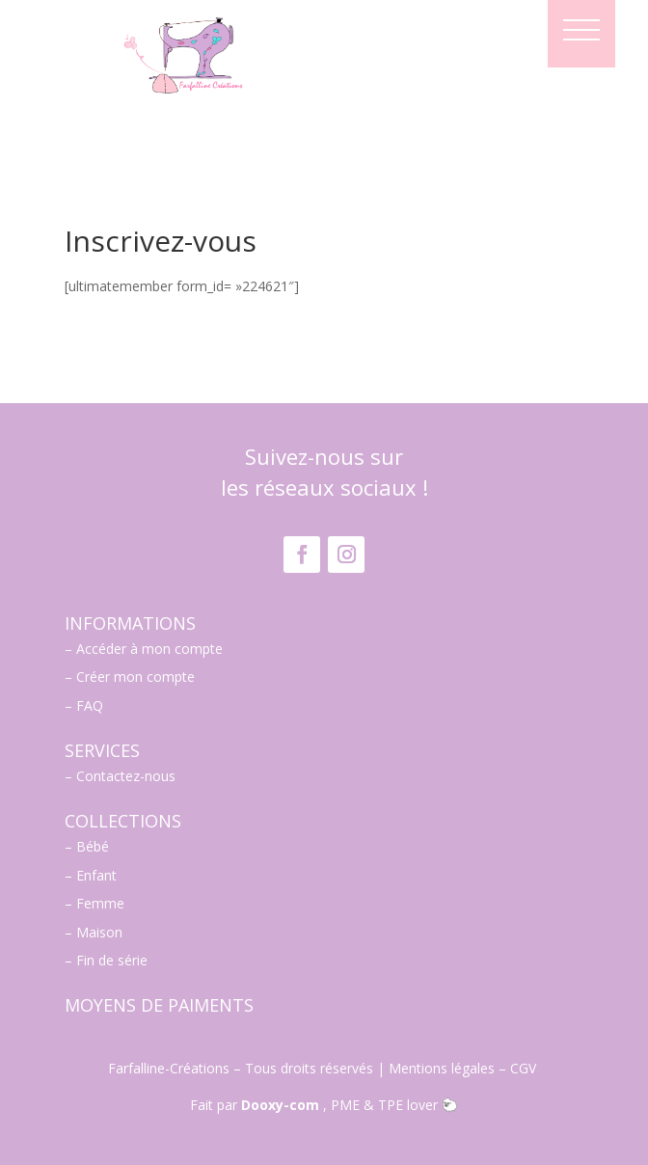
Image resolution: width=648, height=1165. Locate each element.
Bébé (92, 846)
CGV (525, 1068)
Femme (100, 903)
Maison (99, 932)
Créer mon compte (135, 676)
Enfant (96, 875)
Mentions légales (442, 1068)
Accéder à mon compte (149, 648)
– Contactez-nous (120, 776)
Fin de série (112, 960)
